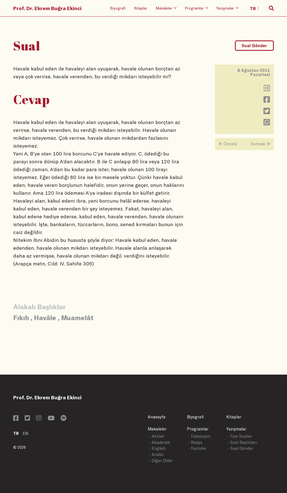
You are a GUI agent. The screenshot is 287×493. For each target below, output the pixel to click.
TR (16, 433)
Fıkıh (21, 317)
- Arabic (156, 454)
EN (25, 433)
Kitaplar (140, 8)
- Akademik (159, 442)
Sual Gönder (254, 45)
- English (157, 448)
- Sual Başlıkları (242, 442)
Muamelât (77, 317)
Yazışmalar (236, 428)
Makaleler (157, 428)
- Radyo (195, 442)
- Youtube (197, 448)
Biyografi (118, 8)
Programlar (198, 428)
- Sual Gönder (240, 448)
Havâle (45, 317)
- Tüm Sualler (239, 436)
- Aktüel (156, 436)
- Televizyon (199, 436)
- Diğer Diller (161, 460)
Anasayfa (156, 416)
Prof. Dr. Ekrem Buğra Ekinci (47, 8)
